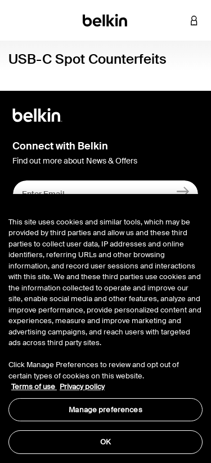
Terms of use (34, 386)
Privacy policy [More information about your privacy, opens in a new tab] (82, 386)
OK (105, 442)
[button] (177, 20)
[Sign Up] (183, 191)
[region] (105, 328)
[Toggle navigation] (17, 20)
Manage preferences (105, 410)
